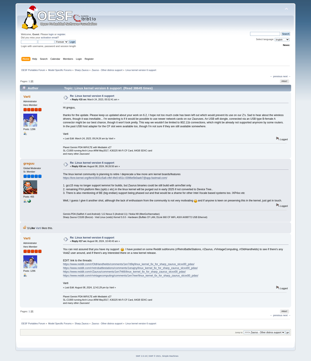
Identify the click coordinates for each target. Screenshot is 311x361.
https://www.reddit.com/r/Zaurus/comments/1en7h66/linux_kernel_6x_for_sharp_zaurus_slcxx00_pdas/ (124, 271)
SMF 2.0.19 (141, 356)
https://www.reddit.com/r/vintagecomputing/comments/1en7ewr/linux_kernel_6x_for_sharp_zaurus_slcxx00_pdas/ (130, 275)
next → (287, 76)
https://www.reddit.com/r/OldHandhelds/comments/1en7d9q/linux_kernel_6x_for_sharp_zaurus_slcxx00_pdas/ (129, 264)
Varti (26, 96)
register (61, 34)
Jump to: (239, 332)
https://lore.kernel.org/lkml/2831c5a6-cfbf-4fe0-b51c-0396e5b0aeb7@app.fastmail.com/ (115, 177)
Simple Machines (170, 356)
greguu (28, 163)
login (51, 34)
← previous (276, 76)
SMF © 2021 (155, 356)
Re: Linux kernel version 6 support (92, 95)
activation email (49, 37)
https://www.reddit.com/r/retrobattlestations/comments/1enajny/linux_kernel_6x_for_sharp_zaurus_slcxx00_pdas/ (130, 268)
